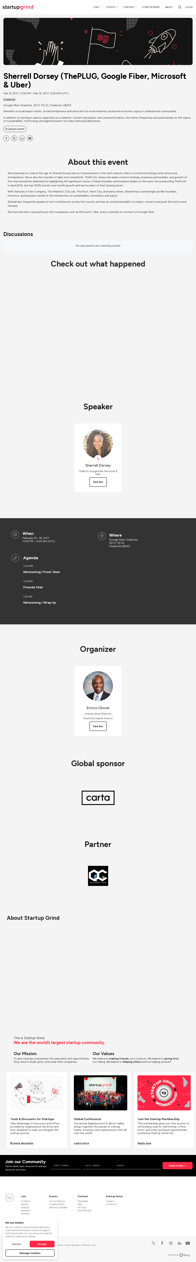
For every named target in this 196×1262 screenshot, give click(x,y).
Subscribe (176, 1165)
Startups (25, 1207)
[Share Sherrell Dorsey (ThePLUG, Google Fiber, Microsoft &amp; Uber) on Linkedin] (22, 138)
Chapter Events (56, 1204)
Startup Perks (151, 7)
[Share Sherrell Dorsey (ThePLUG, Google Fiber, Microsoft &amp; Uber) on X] (14, 138)
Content (129, 7)
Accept (42, 1244)
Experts (24, 1204)
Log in (189, 7)
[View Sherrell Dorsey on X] (98, 459)
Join (96, 7)
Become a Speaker (58, 1207)
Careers (110, 1201)
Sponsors (25, 1210)
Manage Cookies (30, 1253)
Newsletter (83, 1201)
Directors (25, 1213)
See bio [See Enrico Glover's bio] (98, 726)
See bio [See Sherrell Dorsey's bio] (98, 481)
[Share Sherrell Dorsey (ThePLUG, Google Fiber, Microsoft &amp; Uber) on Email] (30, 138)
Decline (16, 1244)
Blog (80, 1204)
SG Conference (57, 1201)
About (169, 7)
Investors (25, 1201)
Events (110, 7)
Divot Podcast (84, 1210)
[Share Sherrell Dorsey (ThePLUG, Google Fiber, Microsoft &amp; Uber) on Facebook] (6, 138)
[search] (180, 7)
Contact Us (111, 1204)
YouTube (82, 1207)
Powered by (179, 1255)
